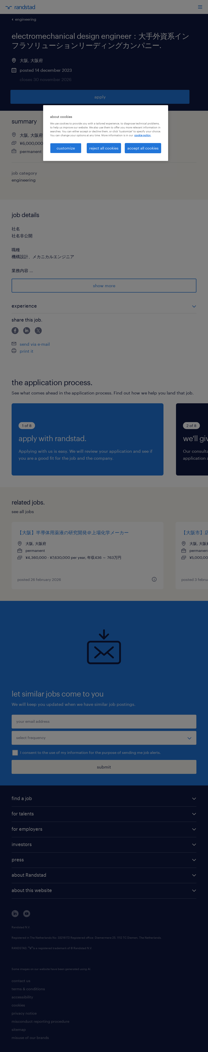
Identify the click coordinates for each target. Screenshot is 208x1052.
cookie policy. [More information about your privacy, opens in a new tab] (142, 135)
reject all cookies (103, 148)
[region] (105, 133)
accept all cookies (143, 148)
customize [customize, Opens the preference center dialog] (66, 148)
